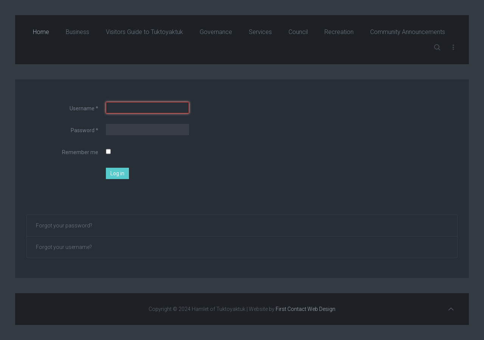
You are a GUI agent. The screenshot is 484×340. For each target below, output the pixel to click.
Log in (117, 173)
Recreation (339, 32)
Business (77, 32)
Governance (216, 32)
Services (260, 32)
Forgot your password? (64, 226)
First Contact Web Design (305, 309)
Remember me (80, 152)
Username (84, 108)
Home (41, 32)
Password (84, 130)
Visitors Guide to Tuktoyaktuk (144, 32)
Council (298, 32)
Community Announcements (407, 32)
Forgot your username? (64, 247)
